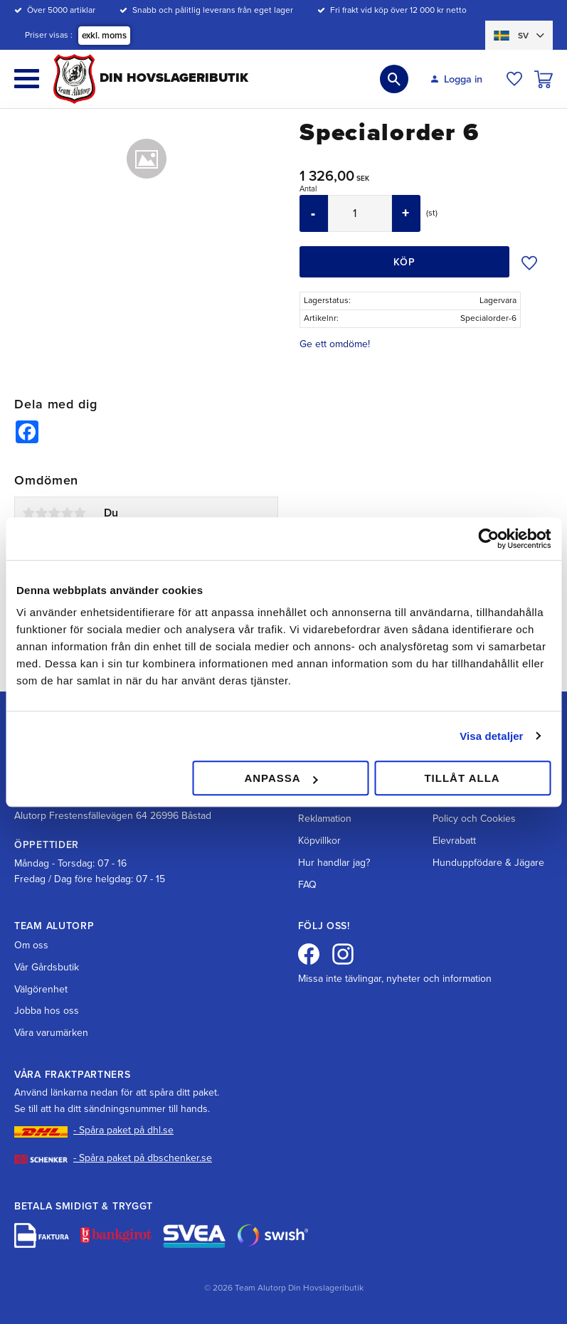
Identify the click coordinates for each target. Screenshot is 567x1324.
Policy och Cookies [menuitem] (474, 818)
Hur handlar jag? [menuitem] (334, 863)
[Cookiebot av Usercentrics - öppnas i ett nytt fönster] (488, 538)
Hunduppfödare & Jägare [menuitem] (488, 863)
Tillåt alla (461, 778)
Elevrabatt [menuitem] (454, 841)
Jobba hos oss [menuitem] (46, 1011)
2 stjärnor (41, 513)
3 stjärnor (54, 513)
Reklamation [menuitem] (324, 818)
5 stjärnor (79, 513)
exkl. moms (104, 35)
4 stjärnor (66, 513)
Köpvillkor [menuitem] (319, 841)
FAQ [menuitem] (307, 885)
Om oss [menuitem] (31, 945)
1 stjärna (28, 513)
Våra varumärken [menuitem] (51, 1033)
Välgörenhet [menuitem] (41, 989)
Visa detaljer (491, 736)
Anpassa (280, 778)
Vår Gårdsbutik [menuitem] (46, 967)
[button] (26, 78)
